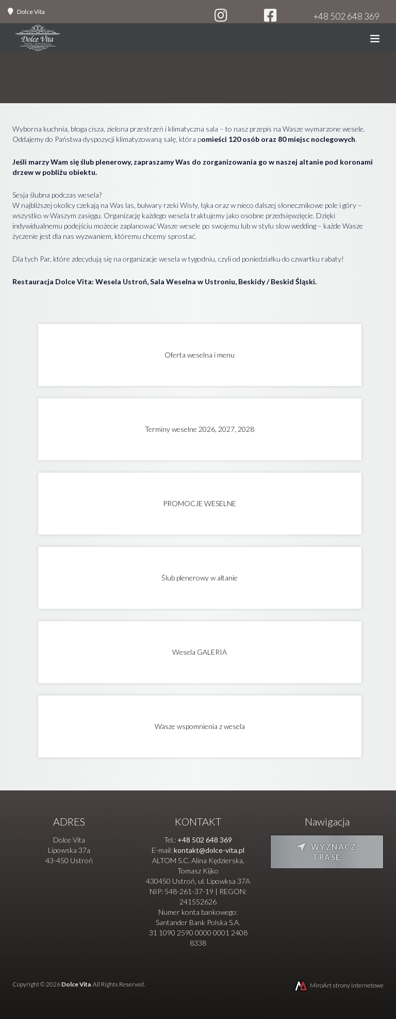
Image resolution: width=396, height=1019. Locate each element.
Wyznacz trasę (327, 852)
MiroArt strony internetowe (338, 985)
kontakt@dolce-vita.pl (209, 850)
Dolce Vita (31, 11)
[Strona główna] (37, 40)
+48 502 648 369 (347, 16)
